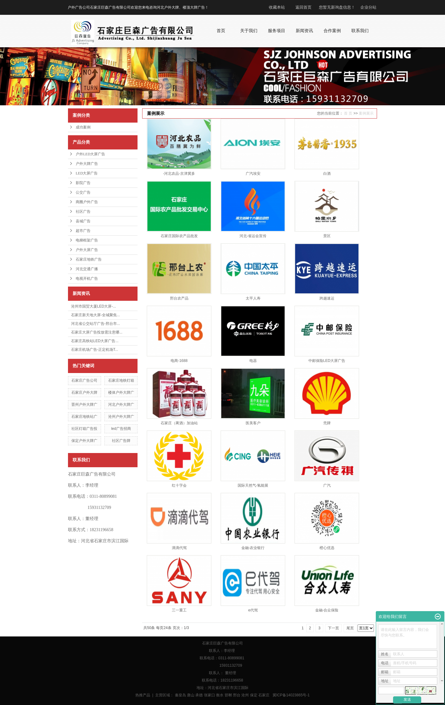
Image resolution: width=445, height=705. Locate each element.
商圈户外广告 (87, 202)
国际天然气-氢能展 (253, 485)
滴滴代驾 (179, 548)
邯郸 (228, 695)
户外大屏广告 (87, 250)
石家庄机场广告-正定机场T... (94, 349)
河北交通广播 (87, 269)
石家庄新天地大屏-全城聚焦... (95, 315)
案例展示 (366, 113)
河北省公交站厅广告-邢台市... (95, 323)
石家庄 (263, 695)
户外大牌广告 (87, 164)
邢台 (236, 695)
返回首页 (303, 7)
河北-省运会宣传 (253, 236)
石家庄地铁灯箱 (121, 380)
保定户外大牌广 (84, 441)
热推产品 (142, 695)
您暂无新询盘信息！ (337, 7)
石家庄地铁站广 (84, 416)
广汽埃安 (253, 173)
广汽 (327, 485)
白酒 (327, 173)
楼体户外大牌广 (121, 392)
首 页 (348, 113)
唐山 (190, 695)
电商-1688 (179, 361)
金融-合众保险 (327, 610)
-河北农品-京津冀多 (179, 173)
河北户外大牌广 (121, 404)
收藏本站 (277, 7)
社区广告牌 (121, 441)
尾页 (350, 628)
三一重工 (179, 610)
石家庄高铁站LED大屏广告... (94, 341)
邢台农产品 (179, 298)
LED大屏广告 (87, 173)
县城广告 (83, 221)
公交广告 (83, 192)
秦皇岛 (180, 695)
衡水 (219, 695)
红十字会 (179, 485)
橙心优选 (327, 548)
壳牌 (327, 423)
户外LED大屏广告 (90, 154)
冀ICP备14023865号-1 (291, 695)
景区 (327, 236)
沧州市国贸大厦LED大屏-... (93, 306)
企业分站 (368, 7)
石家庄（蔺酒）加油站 (179, 423)
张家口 (209, 695)
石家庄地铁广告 (89, 259)
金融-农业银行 (253, 548)
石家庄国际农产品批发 (179, 236)
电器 (253, 361)
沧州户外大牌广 (121, 416)
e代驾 (253, 610)
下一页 (333, 628)
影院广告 (83, 183)
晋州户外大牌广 (84, 404)
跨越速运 (327, 298)
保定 (253, 695)
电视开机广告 (87, 278)
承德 (199, 695)
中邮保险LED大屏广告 (326, 361)
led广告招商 (121, 428)
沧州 (245, 695)
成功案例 (83, 127)
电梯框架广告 (87, 240)
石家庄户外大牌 (84, 392)
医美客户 (253, 423)
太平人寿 (253, 298)
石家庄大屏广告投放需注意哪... (96, 332)
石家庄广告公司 (84, 380)
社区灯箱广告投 (84, 428)
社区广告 (83, 211)
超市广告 (83, 231)
